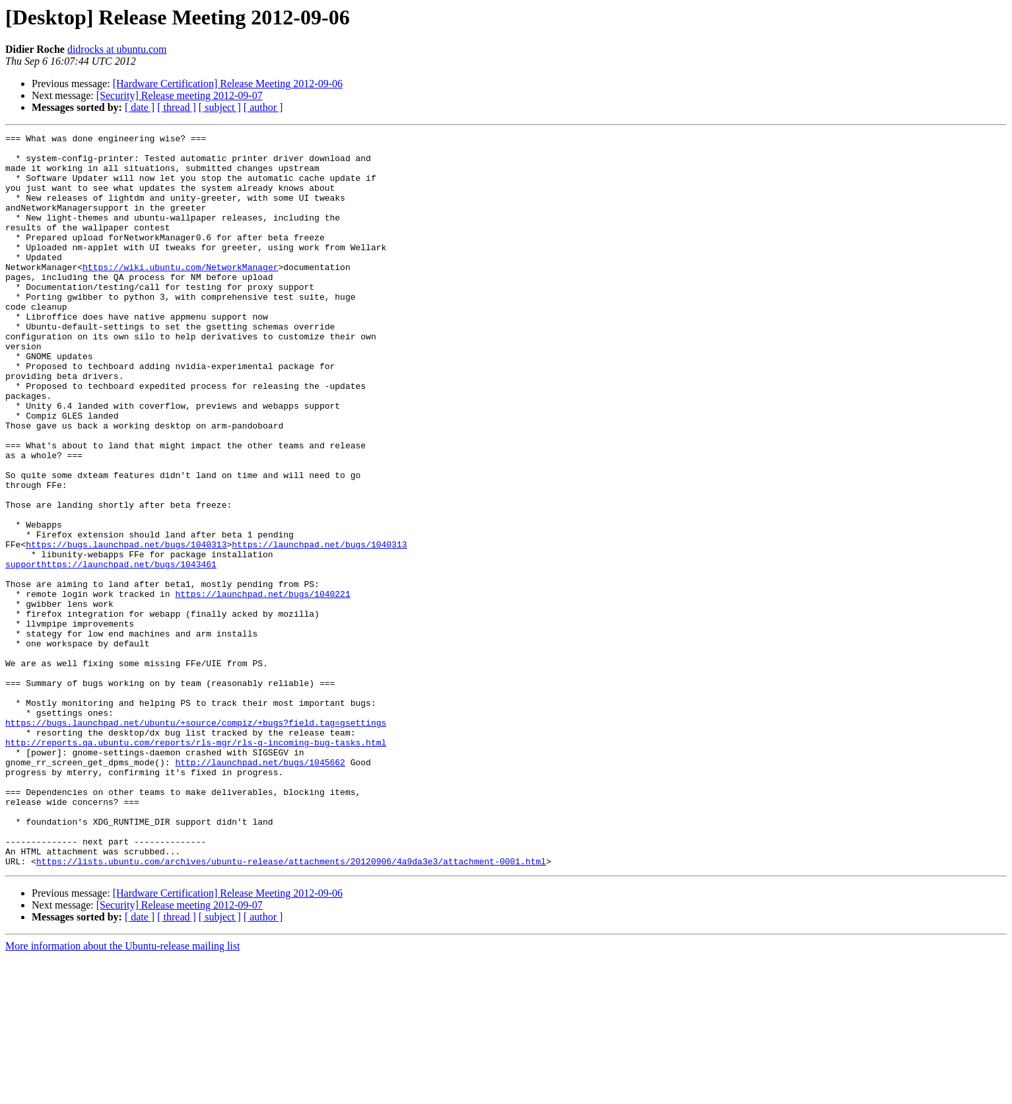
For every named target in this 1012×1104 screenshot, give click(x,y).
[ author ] (263, 107)
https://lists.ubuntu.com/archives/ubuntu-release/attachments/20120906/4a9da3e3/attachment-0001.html (291, 1008)
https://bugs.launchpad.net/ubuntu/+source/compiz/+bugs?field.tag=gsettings (195, 841)
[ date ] (139, 107)
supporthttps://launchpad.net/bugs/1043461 (111, 651)
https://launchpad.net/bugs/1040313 (319, 627)
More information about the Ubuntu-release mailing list (122, 1092)
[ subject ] (220, 107)
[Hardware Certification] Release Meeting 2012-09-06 (228, 83)
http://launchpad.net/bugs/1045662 (260, 889)
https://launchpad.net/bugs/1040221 (262, 687)
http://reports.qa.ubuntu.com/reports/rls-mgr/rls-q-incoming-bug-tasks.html (195, 865)
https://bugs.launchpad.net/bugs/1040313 (126, 627)
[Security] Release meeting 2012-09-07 (179, 95)
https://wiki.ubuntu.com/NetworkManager (180, 294)
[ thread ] (176, 107)
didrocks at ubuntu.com (117, 49)
